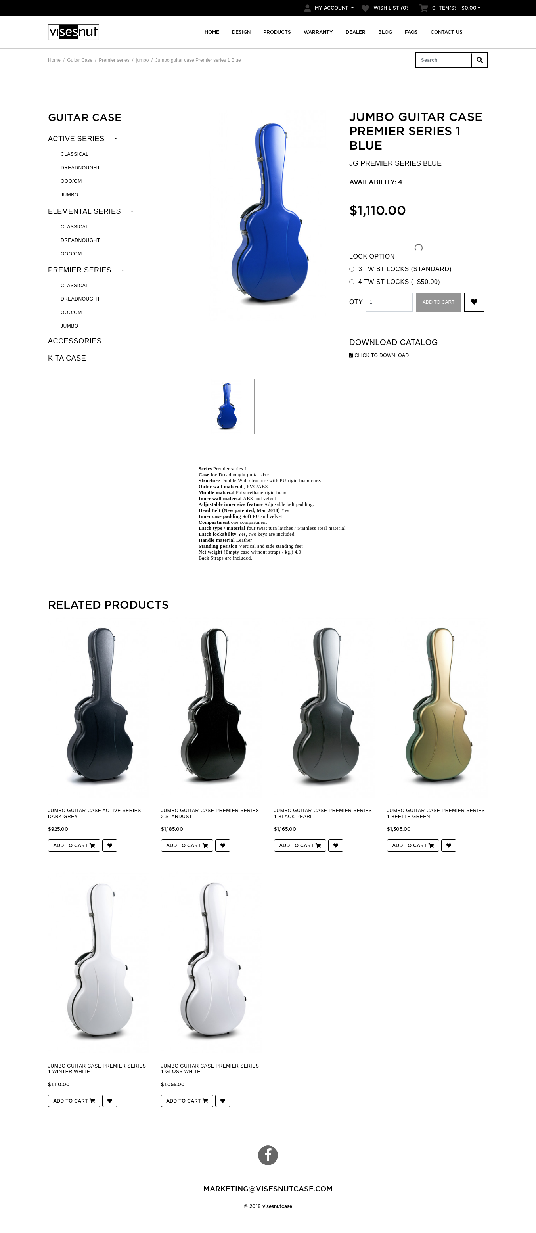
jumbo (142, 60)
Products (277, 32)
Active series (76, 139)
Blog (385, 32)
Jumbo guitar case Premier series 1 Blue (198, 60)
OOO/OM (71, 181)
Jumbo (69, 195)
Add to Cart (439, 302)
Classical (75, 154)
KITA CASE (67, 358)
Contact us (447, 32)
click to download (379, 355)
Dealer (356, 32)
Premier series (114, 60)
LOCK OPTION (372, 256)
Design (241, 32)
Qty (356, 302)
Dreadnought (80, 168)
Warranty (318, 32)
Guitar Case (79, 60)
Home (212, 32)
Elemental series (84, 211)
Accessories (75, 341)
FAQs (411, 32)
